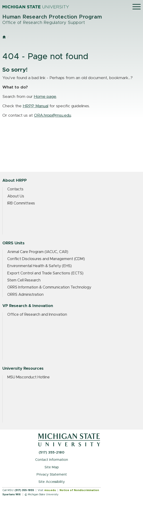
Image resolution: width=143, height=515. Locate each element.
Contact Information (51, 459)
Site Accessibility (51, 482)
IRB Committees (21, 203)
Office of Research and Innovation (37, 314)
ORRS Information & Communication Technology (49, 287)
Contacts (15, 189)
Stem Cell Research (24, 280)
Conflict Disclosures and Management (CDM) (46, 259)
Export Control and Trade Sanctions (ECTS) (45, 273)
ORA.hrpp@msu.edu (52, 115)
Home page (45, 97)
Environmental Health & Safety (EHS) (39, 266)
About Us (15, 196)
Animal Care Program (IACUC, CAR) (37, 252)
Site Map (52, 467)
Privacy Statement (52, 474)
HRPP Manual (35, 106)
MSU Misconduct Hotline (28, 377)
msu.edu (50, 490)
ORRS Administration (25, 294)
